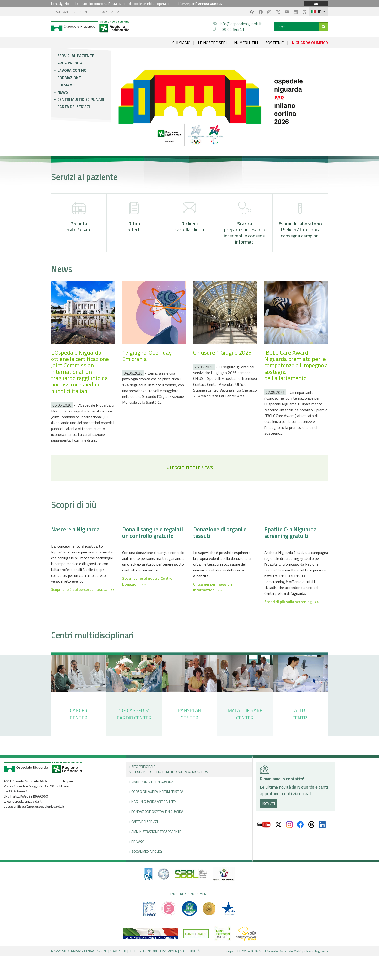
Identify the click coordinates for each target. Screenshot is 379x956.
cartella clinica (189, 217)
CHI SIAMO (181, 42)
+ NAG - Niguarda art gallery (152, 801)
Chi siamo (66, 85)
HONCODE (150, 951)
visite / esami (78, 217)
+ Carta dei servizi (143, 821)
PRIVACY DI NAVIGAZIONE (89, 951)
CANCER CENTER (78, 712)
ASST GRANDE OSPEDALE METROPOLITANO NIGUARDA (87, 12)
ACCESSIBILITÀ (190, 951)
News (62, 92)
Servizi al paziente (75, 56)
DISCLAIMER (168, 951)
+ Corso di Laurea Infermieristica (156, 791)
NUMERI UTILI (246, 42)
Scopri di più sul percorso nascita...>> (83, 589)
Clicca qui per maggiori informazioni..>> (212, 587)
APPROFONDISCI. (210, 3)
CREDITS (135, 951)
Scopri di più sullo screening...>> (291, 602)
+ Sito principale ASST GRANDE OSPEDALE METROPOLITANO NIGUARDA (168, 769)
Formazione (69, 77)
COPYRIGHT (118, 951)
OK (316, 3)
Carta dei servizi (73, 107)
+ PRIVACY (136, 841)
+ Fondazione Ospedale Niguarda (156, 811)
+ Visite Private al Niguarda (151, 781)
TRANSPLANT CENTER (189, 712)
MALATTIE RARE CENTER (245, 712)
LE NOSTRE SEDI (212, 42)
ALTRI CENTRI (300, 712)
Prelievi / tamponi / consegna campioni (300, 220)
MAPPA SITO (60, 951)
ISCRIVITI (268, 803)
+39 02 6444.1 (232, 29)
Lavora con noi (72, 70)
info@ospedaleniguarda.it (241, 23)
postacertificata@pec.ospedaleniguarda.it (34, 806)
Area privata (70, 63)
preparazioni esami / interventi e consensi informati (245, 223)
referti (134, 217)
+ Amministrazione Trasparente (155, 831)
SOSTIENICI (274, 42)
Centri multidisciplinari (80, 99)
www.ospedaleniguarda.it (22, 801)
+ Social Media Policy (145, 851)
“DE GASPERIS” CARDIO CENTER (134, 712)
